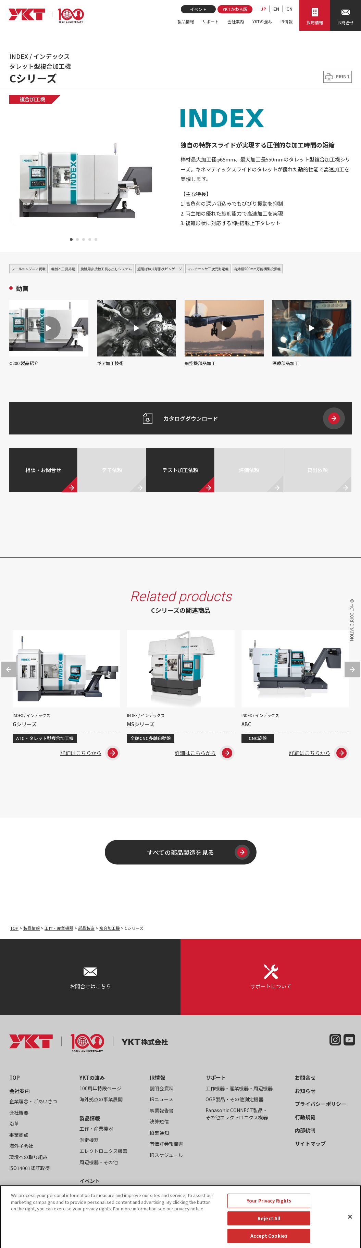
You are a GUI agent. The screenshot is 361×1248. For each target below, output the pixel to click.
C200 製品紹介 (48, 333)
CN (289, 8)
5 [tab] (96, 239)
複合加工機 (32, 99)
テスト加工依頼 (180, 469)
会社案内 (235, 21)
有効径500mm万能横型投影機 (257, 268)
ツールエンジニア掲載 (28, 268)
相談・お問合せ (43, 469)
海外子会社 (21, 1145)
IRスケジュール (166, 1155)
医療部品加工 (311, 333)
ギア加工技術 (136, 333)
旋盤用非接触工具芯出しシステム (106, 268)
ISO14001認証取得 (29, 1168)
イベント (198, 9)
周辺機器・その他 (98, 1162)
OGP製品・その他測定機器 (234, 1099)
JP (263, 8)
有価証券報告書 (166, 1143)
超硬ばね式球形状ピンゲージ (159, 268)
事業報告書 (162, 1110)
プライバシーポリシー (320, 1103)
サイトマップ (310, 1143)
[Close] (350, 1235)
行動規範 (305, 1117)
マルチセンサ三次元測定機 (207, 268)
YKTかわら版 (235, 9)
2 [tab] (77, 239)
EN (276, 8)
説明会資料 (162, 1088)
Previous (8, 669)
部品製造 (86, 928)
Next (352, 669)
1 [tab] (71, 239)
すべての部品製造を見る (198, 852)
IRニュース (161, 1099)
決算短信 (159, 1121)
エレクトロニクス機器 (103, 1150)
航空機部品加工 (224, 333)
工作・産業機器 (59, 928)
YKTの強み (262, 21)
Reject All (269, 1237)
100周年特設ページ (100, 1088)
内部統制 (305, 1130)
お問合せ (305, 1077)
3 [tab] (83, 239)
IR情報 (286, 21)
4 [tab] (89, 239)
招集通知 (159, 1132)
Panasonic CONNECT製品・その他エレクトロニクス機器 (237, 1114)
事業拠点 (18, 1134)
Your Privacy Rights (269, 1220)
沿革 (14, 1123)
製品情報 (185, 21)
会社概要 (18, 1112)
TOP (14, 928)
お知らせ (305, 1090)
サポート (210, 21)
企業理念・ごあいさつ (33, 1101)
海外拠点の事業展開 (101, 1099)
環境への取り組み (28, 1157)
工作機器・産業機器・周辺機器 (239, 1088)
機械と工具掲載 (63, 268)
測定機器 (89, 1139)
